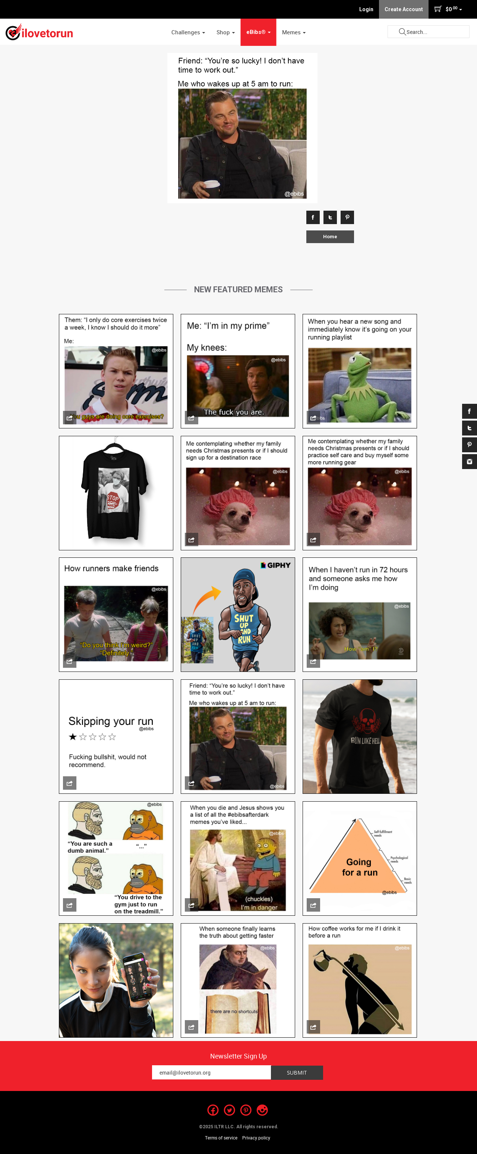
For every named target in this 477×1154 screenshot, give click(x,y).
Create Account (404, 9)
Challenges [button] (188, 32)
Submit (402, 32)
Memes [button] (294, 32)
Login (366, 9)
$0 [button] (448, 9)
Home (330, 236)
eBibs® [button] (258, 32)
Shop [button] (226, 32)
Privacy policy (256, 1138)
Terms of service (221, 1138)
